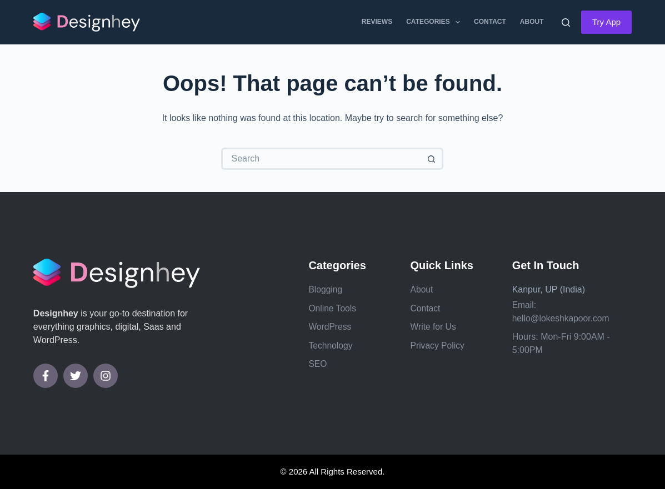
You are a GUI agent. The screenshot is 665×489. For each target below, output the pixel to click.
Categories (435, 22)
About (532, 22)
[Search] (566, 22)
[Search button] (432, 159)
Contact (490, 22)
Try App (606, 22)
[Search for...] (321, 159)
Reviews (377, 22)
